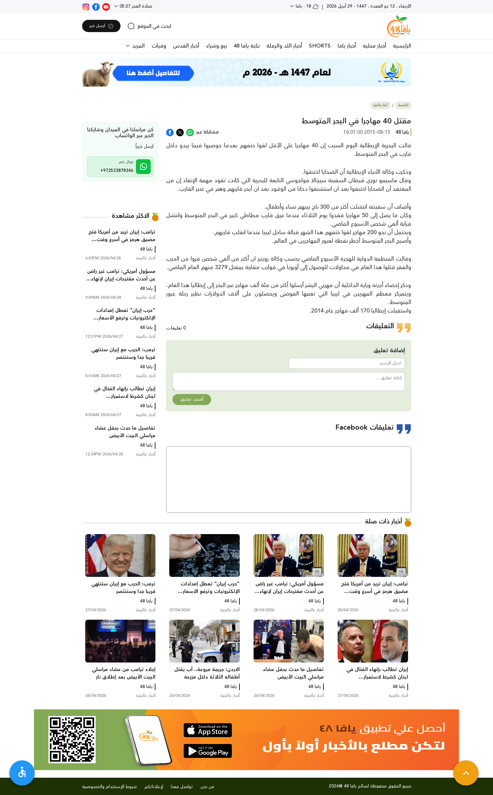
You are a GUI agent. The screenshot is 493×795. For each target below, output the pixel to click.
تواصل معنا (182, 786)
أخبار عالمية (380, 105)
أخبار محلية (374, 46)
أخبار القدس (186, 46)
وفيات (159, 46)
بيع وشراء (216, 46)
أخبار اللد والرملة (284, 46)
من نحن (207, 786)
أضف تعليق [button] (191, 399)
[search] (149, 26)
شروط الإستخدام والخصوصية (109, 786)
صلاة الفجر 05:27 (135, 6)
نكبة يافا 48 (247, 46)
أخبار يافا (347, 46)
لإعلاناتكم (153, 786)
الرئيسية (402, 46)
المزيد (138, 46)
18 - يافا (306, 6)
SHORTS (320, 46)
